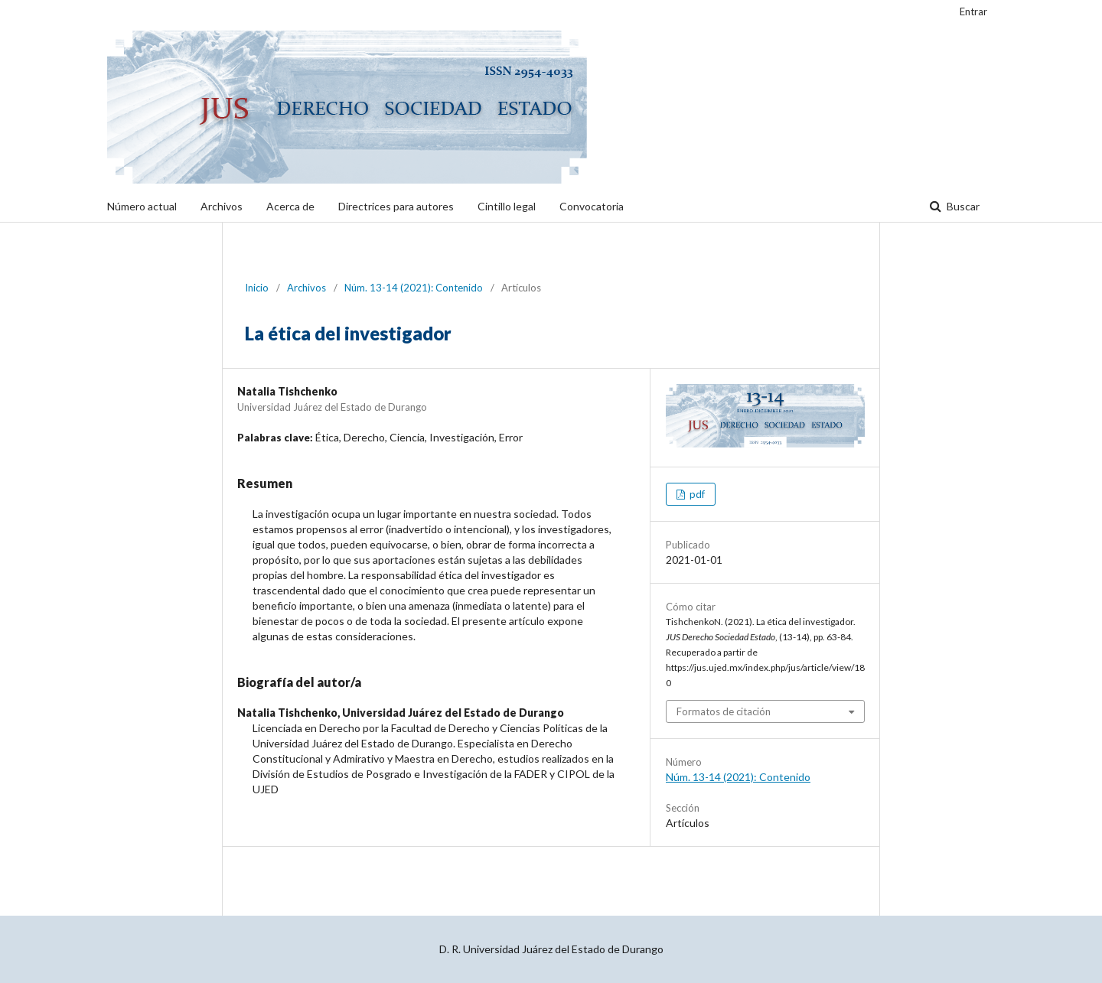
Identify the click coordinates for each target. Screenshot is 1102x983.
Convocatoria (591, 206)
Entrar (973, 11)
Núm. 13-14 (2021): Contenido (413, 288)
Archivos (222, 206)
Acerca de (290, 206)
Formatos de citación (724, 711)
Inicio (257, 288)
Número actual (142, 206)
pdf (696, 494)
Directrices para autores (396, 206)
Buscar (962, 206)
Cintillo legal (507, 206)
